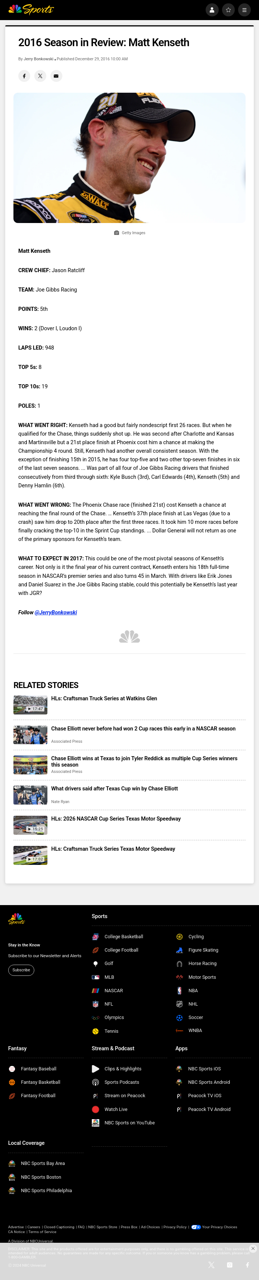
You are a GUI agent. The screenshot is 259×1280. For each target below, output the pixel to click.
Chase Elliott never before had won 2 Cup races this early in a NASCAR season (143, 729)
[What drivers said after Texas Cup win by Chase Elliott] (30, 795)
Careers (33, 1227)
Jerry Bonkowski (38, 59)
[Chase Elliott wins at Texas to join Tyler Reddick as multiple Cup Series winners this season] (30, 764)
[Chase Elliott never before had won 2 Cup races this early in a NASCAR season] (30, 735)
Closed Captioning (59, 1227)
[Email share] (56, 76)
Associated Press (66, 741)
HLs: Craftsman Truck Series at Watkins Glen (104, 698)
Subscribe (21, 970)
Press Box (129, 1227)
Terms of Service (42, 1232)
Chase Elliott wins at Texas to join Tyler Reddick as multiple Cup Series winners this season (144, 761)
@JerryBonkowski (56, 612)
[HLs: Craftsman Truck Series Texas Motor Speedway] (30, 855)
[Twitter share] (40, 76)
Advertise (16, 1227)
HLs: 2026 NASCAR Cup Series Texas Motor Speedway (116, 819)
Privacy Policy (175, 1227)
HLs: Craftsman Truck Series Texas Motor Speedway (113, 849)
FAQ (81, 1227)
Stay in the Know (24, 945)
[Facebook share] (24, 76)
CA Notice (16, 1232)
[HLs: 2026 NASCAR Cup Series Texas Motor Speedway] (30, 825)
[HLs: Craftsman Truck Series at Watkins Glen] (30, 704)
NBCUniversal (41, 1241)
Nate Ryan (60, 801)
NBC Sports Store (102, 1227)
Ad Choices (150, 1227)
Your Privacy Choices (219, 1227)
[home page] (31, 9)
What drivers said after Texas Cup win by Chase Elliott (114, 789)
